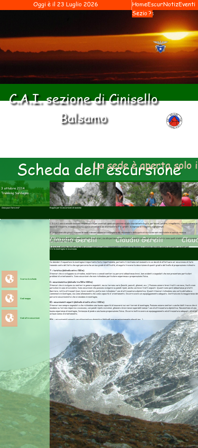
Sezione (139, 13)
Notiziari (170, 4)
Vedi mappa (25, 298)
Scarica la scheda (28, 279)
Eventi (186, 4)
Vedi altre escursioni (30, 318)
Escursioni (155, 4)
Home (139, 4)
